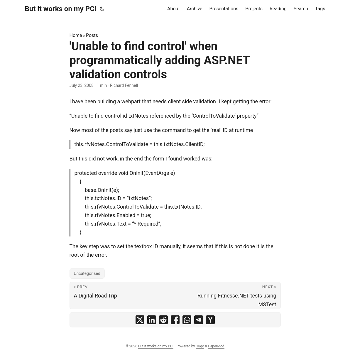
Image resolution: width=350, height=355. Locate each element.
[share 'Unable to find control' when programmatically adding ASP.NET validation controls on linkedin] (151, 319)
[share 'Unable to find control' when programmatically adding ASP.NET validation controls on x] (140, 319)
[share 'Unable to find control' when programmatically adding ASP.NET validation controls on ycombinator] (210, 319)
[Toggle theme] (102, 9)
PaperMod (216, 346)
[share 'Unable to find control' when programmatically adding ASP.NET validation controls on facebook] (175, 319)
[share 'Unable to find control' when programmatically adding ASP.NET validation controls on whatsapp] (186, 319)
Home (76, 35)
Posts (92, 35)
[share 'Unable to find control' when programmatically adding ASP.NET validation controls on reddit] (163, 319)
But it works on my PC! (61, 9)
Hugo (200, 346)
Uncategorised (87, 273)
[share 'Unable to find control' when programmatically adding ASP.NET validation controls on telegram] (198, 319)
